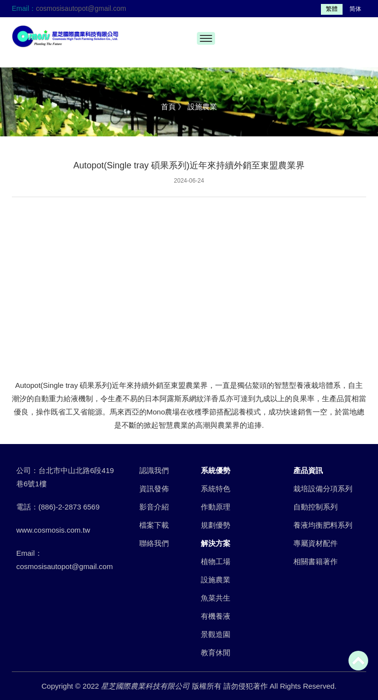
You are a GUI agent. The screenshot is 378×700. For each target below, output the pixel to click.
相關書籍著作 (315, 561)
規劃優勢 (215, 525)
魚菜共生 (215, 598)
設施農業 (215, 579)
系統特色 (215, 488)
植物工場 (215, 561)
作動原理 (215, 507)
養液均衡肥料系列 (322, 525)
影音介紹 (154, 507)
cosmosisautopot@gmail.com (81, 8)
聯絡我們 (154, 543)
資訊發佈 (154, 488)
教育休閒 (215, 652)
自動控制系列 (315, 507)
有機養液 (215, 616)
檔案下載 (154, 525)
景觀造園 (215, 634)
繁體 (332, 8)
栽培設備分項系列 (322, 488)
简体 (355, 8)
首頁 (168, 106)
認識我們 (154, 470)
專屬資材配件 (315, 543)
